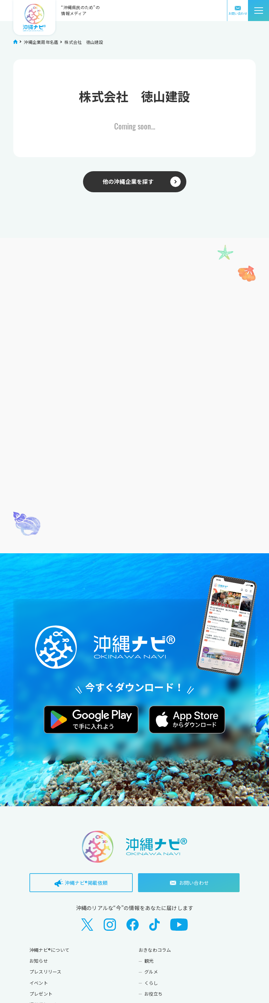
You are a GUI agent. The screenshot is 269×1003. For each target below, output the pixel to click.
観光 (148, 960)
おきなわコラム (155, 950)
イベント (38, 982)
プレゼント (41, 993)
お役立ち (153, 993)
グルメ (151, 971)
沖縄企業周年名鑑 (41, 42)
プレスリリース (45, 971)
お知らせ (38, 960)
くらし (151, 982)
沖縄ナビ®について (49, 950)
